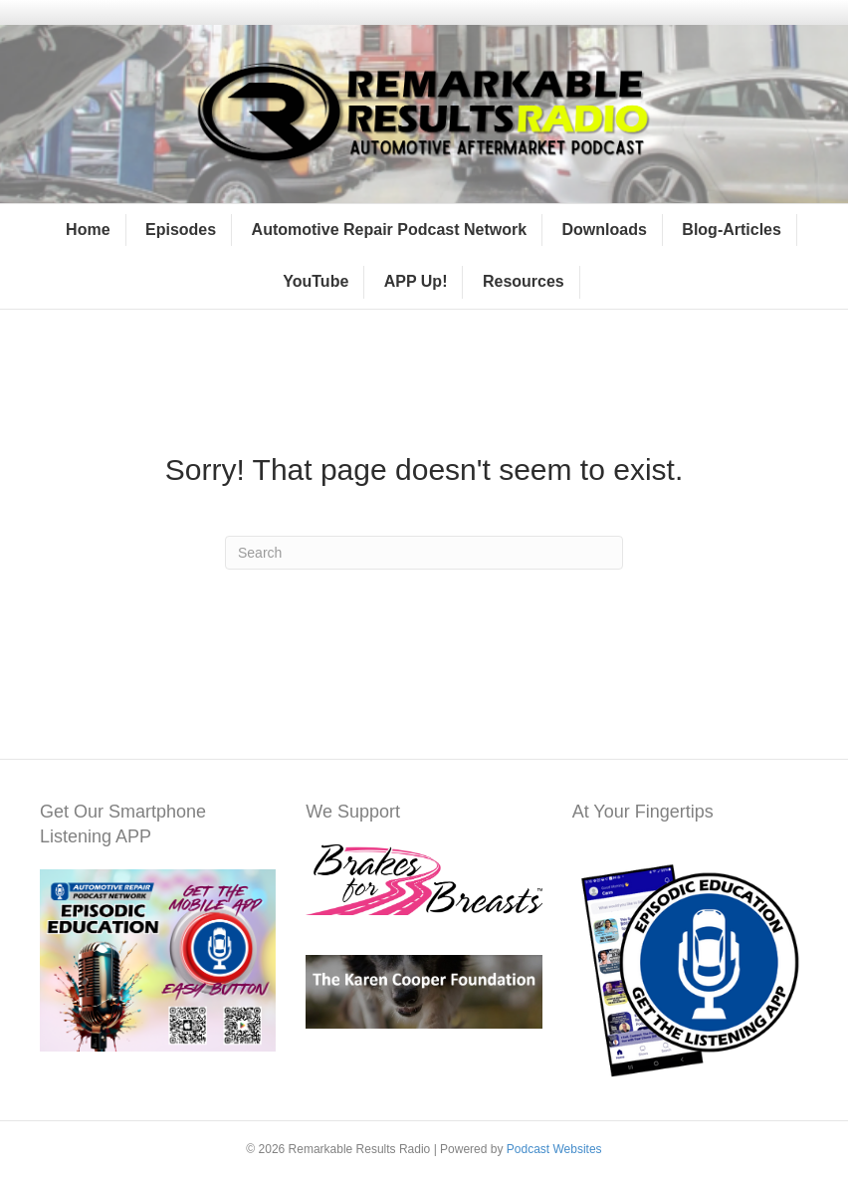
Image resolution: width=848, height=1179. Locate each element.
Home (87, 229)
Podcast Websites (554, 1149)
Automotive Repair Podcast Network (390, 229)
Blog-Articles (731, 229)
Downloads (604, 229)
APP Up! (416, 281)
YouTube (315, 281)
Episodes (180, 229)
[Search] (424, 553)
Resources (523, 281)
